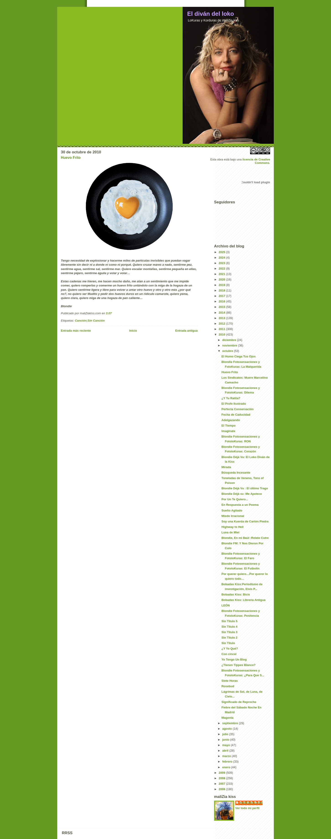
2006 (222, 789)
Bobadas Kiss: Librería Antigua (243, 600)
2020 (222, 279)
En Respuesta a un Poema (240, 504)
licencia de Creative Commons (256, 161)
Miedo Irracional (232, 516)
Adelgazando (230, 420)
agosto (227, 728)
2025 (222, 252)
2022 (222, 268)
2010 (222, 334)
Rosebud (227, 686)
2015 (222, 307)
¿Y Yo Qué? (229, 648)
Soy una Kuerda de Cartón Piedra (245, 521)
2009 (222, 772)
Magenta (227, 717)
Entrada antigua (186, 330)
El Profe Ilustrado (233, 403)
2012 (222, 323)
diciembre (229, 340)
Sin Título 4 (229, 626)
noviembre (230, 345)
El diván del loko (210, 13)
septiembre (230, 723)
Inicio (133, 330)
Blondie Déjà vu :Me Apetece (241, 494)
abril (225, 750)
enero (226, 767)
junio (226, 739)
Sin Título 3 (229, 632)
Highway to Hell (232, 527)
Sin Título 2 (229, 637)
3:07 (109, 313)
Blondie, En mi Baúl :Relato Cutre (245, 538)
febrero (227, 761)
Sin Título (228, 643)
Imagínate (228, 431)
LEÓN (225, 605)
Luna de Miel (230, 532)
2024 (222, 257)
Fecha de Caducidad (235, 414)
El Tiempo (228, 425)
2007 (222, 783)
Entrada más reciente (76, 330)
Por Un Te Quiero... (234, 499)
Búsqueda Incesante (235, 472)
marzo (227, 756)
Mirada (226, 467)
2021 (222, 274)
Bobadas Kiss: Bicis (235, 594)
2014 (222, 312)
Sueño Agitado (231, 510)
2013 (222, 318)
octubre (228, 351)
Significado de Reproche (238, 702)
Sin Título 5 (229, 621)
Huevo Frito (71, 158)
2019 (222, 285)
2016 (222, 301)
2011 (222, 329)
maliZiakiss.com (251, 802)
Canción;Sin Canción (90, 320)
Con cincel (228, 654)
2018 (222, 290)
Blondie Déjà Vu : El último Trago (244, 488)
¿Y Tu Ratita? (230, 398)
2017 (222, 296)
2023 (222, 263)
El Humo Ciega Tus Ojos (238, 356)
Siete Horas (229, 680)
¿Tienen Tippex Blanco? (238, 665)
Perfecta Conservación (237, 409)
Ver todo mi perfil (247, 808)
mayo (226, 745)
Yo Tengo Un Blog (234, 659)
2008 (222, 778)
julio (225, 734)
